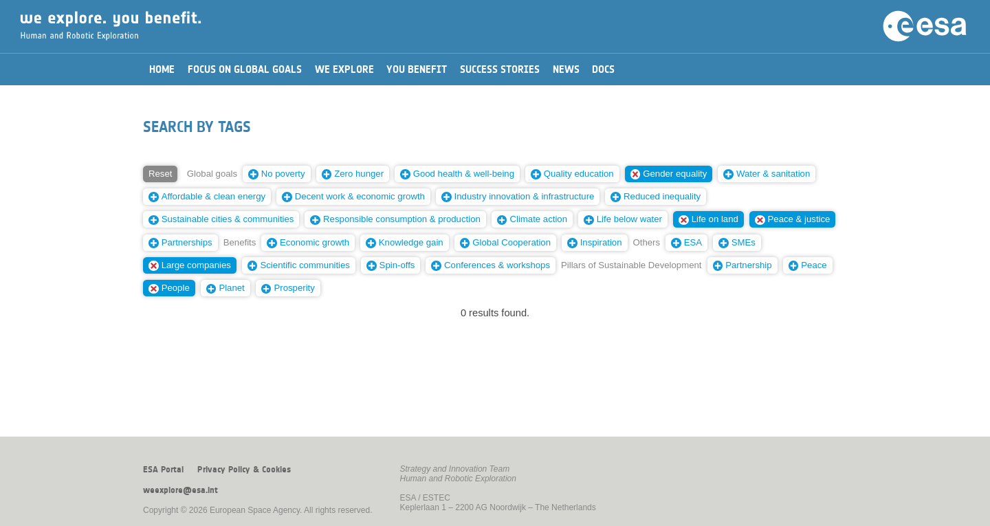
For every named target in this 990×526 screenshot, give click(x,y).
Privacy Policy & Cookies (244, 469)
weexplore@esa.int (180, 490)
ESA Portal (163, 469)
